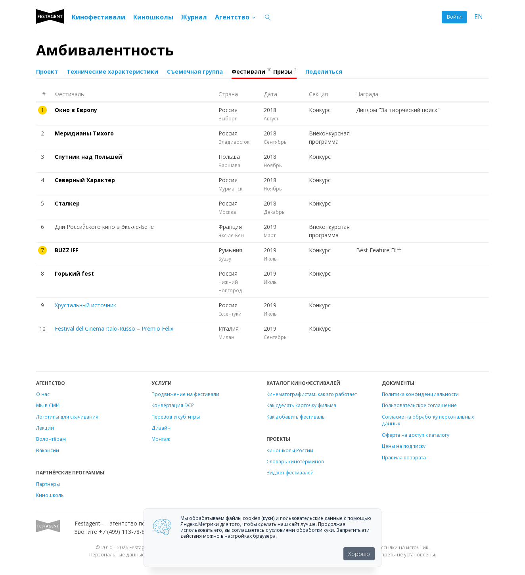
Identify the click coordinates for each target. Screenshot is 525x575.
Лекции (45, 428)
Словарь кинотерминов (295, 461)
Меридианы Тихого (84, 133)
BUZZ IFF (66, 250)
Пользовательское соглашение (419, 405)
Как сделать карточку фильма (301, 405)
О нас (43, 394)
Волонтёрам (51, 439)
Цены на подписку (403, 446)
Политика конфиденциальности (420, 394)
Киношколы (153, 17)
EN (478, 17)
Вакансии (47, 450)
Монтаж (160, 439)
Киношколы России (289, 450)
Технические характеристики (112, 71)
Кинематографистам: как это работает (311, 394)
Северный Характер (85, 180)
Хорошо (359, 554)
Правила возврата (404, 457)
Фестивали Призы (264, 71)
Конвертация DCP (172, 405)
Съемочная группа (195, 71)
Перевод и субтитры (175, 416)
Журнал (194, 17)
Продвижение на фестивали (185, 394)
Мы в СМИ (47, 405)
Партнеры (48, 484)
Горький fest (74, 273)
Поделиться (323, 71)
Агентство (236, 17)
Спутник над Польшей (88, 156)
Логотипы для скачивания (67, 416)
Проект (47, 71)
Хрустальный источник (85, 305)
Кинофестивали (98, 17)
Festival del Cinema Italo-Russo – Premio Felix (114, 328)
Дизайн (161, 428)
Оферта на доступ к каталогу (415, 435)
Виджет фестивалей (290, 472)
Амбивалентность (105, 50)
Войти (454, 16)
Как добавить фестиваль (295, 416)
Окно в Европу (76, 110)
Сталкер (67, 203)
